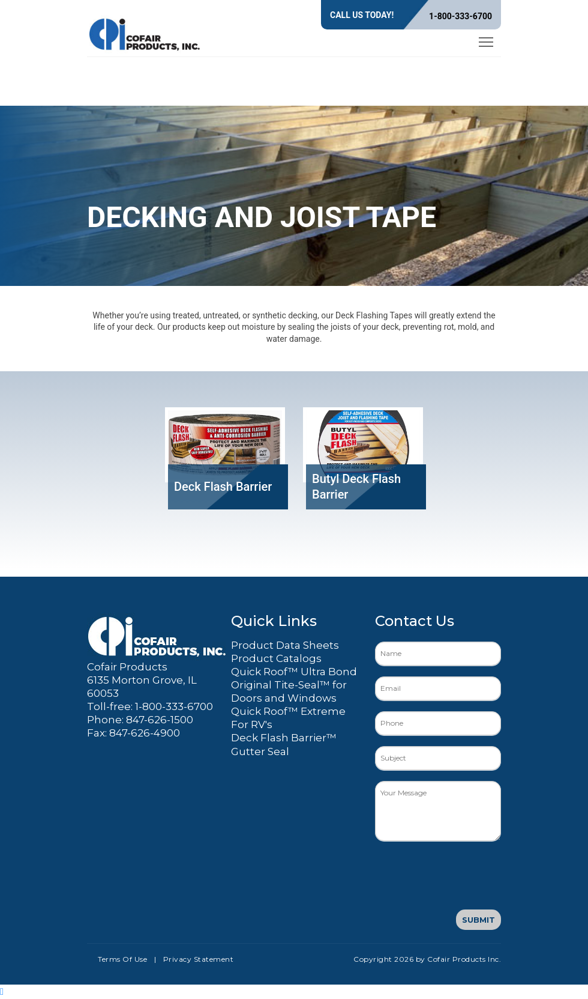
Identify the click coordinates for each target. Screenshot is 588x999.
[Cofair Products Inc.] (145, 32)
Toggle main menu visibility (487, 40)
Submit (478, 920)
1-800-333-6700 (460, 16)
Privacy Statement (198, 959)
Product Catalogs (276, 658)
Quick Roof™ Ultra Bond (294, 672)
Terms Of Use (122, 959)
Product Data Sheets (285, 645)
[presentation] (466, 875)
